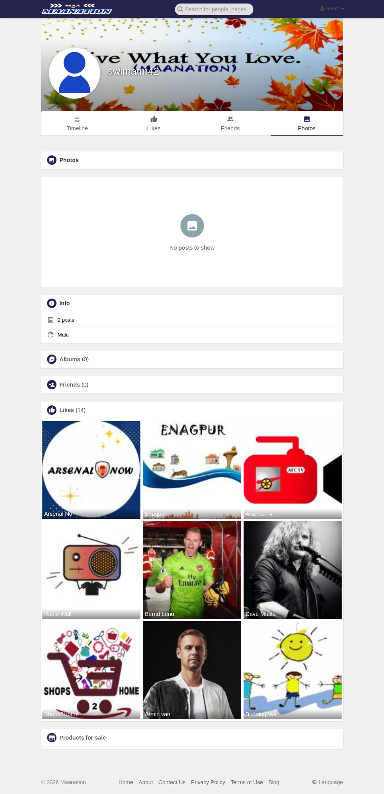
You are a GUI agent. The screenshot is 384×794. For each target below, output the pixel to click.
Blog (273, 782)
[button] (214, 8)
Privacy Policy (208, 782)
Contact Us (172, 782)
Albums (70, 359)
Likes (67, 410)
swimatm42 (133, 71)
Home (125, 782)
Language (327, 782)
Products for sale (83, 738)
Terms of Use (247, 782)
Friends (70, 385)
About (145, 782)
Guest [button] (332, 8)
